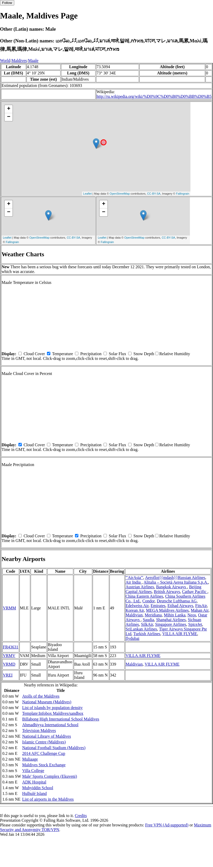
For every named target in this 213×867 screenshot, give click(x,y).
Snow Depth (143, 354)
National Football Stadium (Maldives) (53, 747)
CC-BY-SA (154, 193)
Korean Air (135, 610)
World (5, 60)
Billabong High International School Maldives (60, 719)
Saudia (148, 619)
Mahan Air (199, 610)
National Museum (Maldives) (46, 702)
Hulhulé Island (34, 793)
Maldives (19, 60)
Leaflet (87, 193)
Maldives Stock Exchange (43, 765)
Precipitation (90, 354)
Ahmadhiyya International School (50, 725)
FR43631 (10, 647)
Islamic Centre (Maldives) (44, 742)
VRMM (9, 608)
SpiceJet (195, 624)
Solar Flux (117, 354)
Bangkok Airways (171, 587)
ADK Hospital (34, 782)
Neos (192, 615)
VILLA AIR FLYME (179, 634)
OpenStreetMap (120, 193)
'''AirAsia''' (134, 577)
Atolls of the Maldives (40, 696)
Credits (81, 815)
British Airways (167, 591)
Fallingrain (182, 193)
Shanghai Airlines (171, 619)
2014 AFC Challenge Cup (43, 753)
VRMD (9, 664)
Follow (7, 3)
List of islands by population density (52, 707)
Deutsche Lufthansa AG (177, 601)
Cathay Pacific (195, 591)
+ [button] (8, 109)
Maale (33, 60)
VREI (7, 675)
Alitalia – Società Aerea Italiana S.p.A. (175, 582)
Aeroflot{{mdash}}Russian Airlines (175, 577)
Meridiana (153, 615)
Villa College (33, 770)
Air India (134, 582)
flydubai (132, 638)
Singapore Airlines (170, 624)
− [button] (8, 117)
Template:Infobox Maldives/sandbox (52, 713)
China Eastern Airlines (144, 596)
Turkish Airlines (146, 634)
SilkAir (147, 624)
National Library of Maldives (46, 736)
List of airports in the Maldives (48, 799)
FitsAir (201, 605)
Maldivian (134, 615)
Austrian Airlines (140, 587)
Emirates (158, 605)
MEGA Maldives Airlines (167, 610)
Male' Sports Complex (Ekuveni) (49, 776)
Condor (148, 601)
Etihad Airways (180, 605)
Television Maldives (39, 730)
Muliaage (30, 759)
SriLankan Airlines (141, 629)
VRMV (9, 655)
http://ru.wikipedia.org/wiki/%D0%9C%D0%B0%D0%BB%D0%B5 (154, 96)
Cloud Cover (34, 354)
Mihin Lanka (174, 615)
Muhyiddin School (37, 788)
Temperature (62, 354)
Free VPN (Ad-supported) (166, 825)
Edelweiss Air (137, 605)
